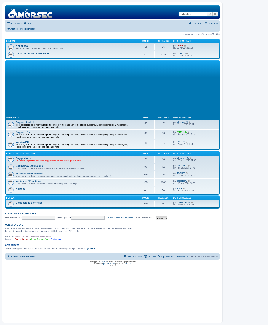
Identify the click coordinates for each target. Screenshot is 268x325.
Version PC (22, 142)
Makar (180, 188)
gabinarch (181, 53)
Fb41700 (181, 142)
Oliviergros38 (183, 158)
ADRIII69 (181, 173)
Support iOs (23, 132)
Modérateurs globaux (40, 239)
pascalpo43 (182, 181)
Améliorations (57, 239)
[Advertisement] (112, 89)
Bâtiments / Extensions (29, 165)
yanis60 (91, 249)
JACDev (127, 264)
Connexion (11, 213)
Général (10, 41)
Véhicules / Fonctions (28, 181)
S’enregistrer (28, 213)
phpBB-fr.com (109, 264)
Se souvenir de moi (145, 218)
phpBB (104, 262)
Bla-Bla (10, 198)
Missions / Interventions (30, 173)
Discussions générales (29, 202)
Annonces (22, 46)
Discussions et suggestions (21, 153)
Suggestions (23, 158)
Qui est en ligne (14, 225)
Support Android (25, 122)
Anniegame (182, 165)
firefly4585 (182, 132)
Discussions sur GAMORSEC (33, 53)
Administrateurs (22, 239)
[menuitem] (27, 23)
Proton (180, 46)
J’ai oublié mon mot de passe (119, 218)
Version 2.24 (12, 117)
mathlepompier (183, 202)
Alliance (20, 188)
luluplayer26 (182, 122)
